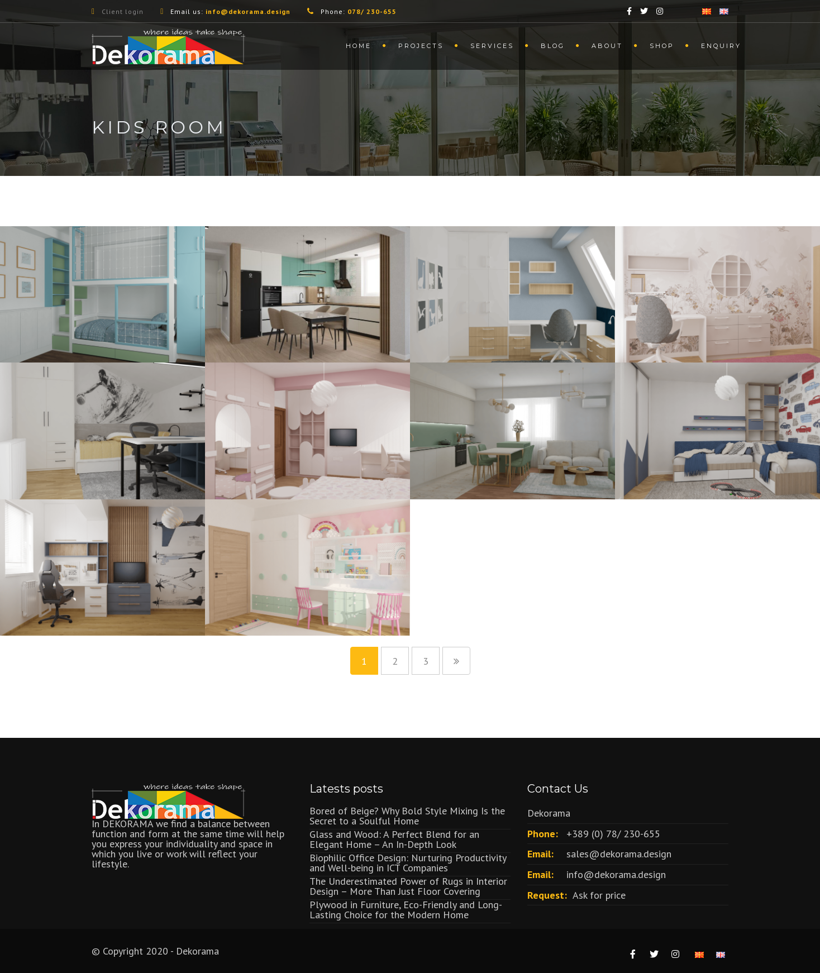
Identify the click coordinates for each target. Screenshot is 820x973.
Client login (123, 11)
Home (358, 46)
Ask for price (599, 895)
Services (492, 46)
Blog (553, 46)
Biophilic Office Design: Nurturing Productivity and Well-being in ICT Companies (407, 862)
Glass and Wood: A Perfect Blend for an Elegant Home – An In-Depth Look (394, 839)
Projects (421, 46)
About (607, 46)
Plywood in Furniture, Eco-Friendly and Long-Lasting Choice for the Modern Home (405, 909)
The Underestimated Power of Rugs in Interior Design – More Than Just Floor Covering (408, 886)
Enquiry (721, 46)
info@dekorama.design (616, 874)
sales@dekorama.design (618, 853)
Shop (662, 46)
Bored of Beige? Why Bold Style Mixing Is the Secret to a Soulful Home (407, 815)
